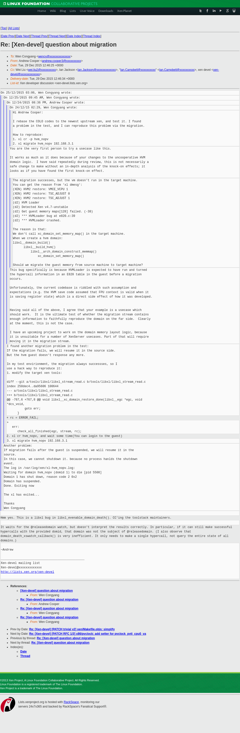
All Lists (14, 28)
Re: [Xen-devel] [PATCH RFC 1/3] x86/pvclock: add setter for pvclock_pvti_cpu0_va (87, 633)
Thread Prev (39, 36)
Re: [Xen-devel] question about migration (49, 599)
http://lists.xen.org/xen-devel (27, 572)
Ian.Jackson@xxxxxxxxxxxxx (97, 70)
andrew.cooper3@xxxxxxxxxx (61, 61)
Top (3, 28)
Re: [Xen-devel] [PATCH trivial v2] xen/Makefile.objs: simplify (72, 629)
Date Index (74, 36)
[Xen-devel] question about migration (46, 590)
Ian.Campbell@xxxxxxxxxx (138, 70)
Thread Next (57, 36)
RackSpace (71, 702)
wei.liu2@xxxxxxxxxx (42, 70)
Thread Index (92, 36)
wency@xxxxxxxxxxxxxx (54, 56)
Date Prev (7, 36)
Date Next (22, 36)
